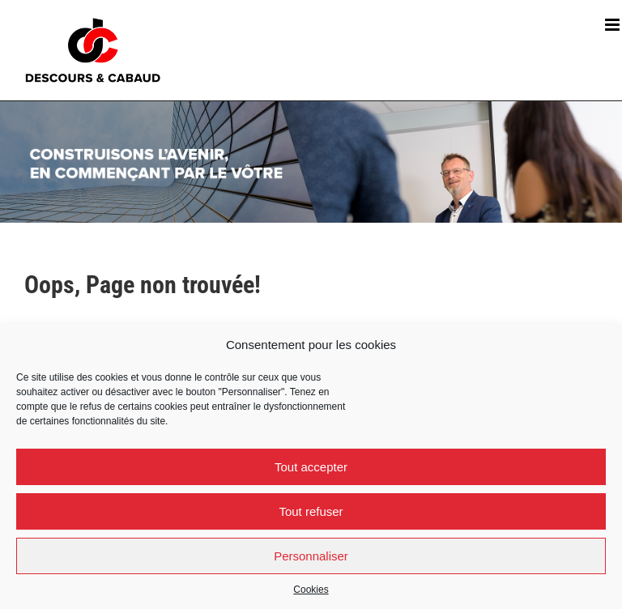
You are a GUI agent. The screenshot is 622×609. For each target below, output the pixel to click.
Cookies (310, 589)
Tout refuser (311, 511)
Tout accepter (311, 467)
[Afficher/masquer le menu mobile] (613, 24)
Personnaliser (311, 556)
